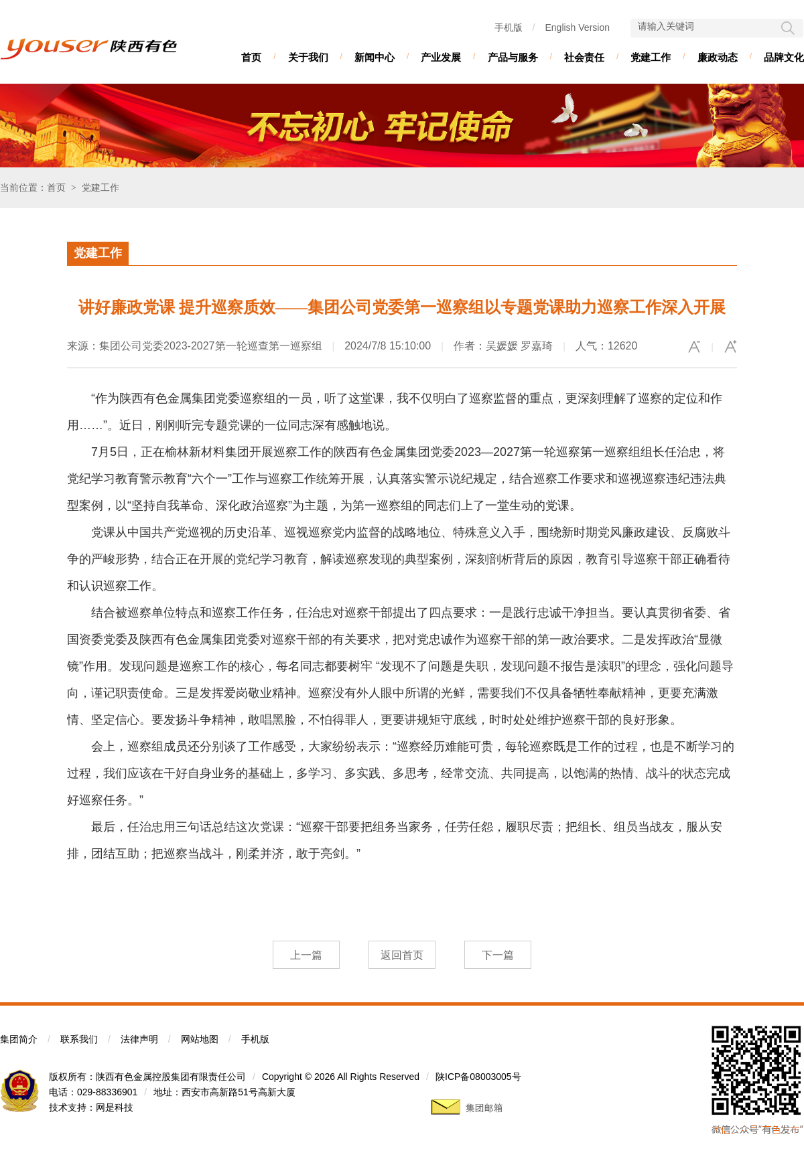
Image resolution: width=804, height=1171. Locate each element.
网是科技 (114, 1107)
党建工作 (650, 57)
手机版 (508, 27)
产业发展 (441, 57)
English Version (577, 27)
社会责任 (584, 57)
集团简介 (19, 1039)
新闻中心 (374, 57)
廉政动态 (717, 57)
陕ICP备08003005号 (478, 1076)
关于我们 (308, 57)
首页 (251, 57)
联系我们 (79, 1039)
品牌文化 (784, 57)
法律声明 (139, 1039)
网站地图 (199, 1039)
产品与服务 (513, 57)
